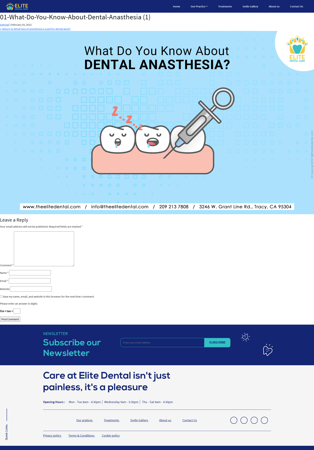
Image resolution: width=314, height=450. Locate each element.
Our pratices (84, 420)
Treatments (225, 6)
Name (4, 273)
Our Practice (198, 6)
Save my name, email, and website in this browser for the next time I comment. (48, 296)
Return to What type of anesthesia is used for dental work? (35, 29)
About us (274, 6)
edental (4, 24)
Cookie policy (111, 435)
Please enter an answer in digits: (19, 303)
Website (4, 289)
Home (176, 6)
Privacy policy (52, 435)
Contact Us (296, 6)
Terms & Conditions (81, 435)
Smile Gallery (250, 6)
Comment (6, 265)
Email (4, 281)
